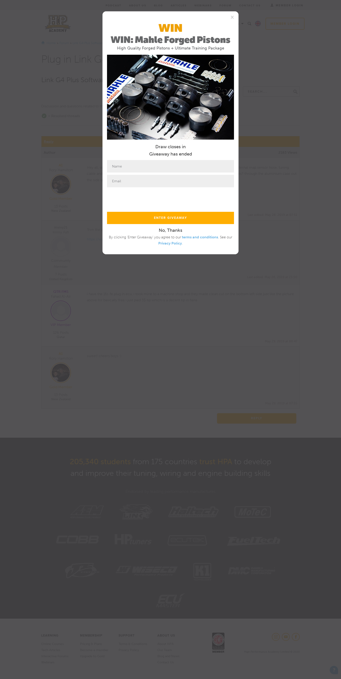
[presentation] (141, 198)
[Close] (232, 17)
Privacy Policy (170, 243)
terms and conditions (200, 237)
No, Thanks (170, 230)
